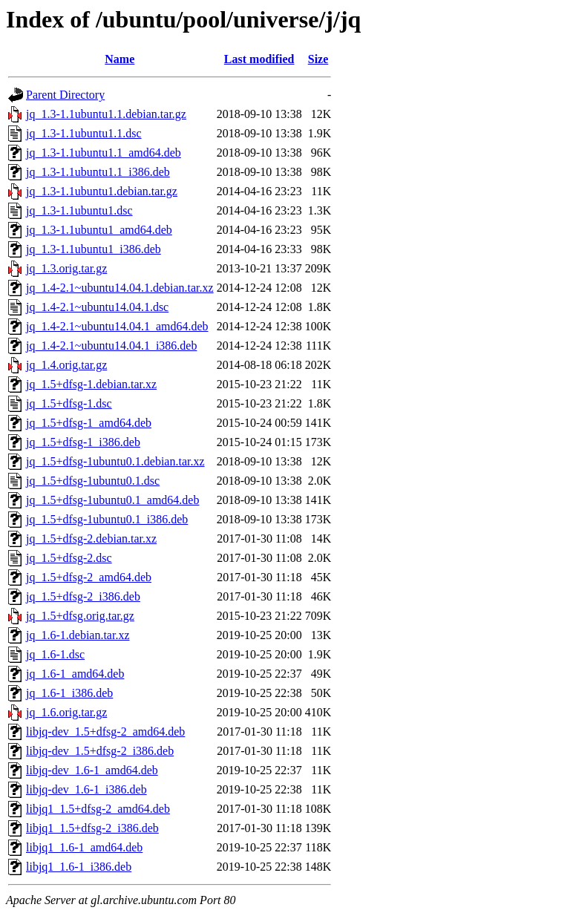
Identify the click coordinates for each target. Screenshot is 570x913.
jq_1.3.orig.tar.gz (66, 268)
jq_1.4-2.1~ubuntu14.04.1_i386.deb (111, 345)
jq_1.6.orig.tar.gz (66, 712)
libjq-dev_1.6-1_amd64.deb (92, 770)
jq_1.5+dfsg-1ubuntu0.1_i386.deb (107, 519)
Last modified (259, 59)
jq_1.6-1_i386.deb (69, 693)
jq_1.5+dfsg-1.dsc (69, 403)
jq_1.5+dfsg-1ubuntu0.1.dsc (93, 480)
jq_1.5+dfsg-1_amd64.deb (88, 422)
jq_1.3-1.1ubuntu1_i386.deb (93, 249)
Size (318, 59)
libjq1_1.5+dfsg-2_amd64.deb (98, 808)
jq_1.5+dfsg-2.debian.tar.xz (91, 538)
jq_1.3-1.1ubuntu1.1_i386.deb (98, 172)
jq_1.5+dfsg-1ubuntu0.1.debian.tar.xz (115, 461)
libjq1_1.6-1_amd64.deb (84, 847)
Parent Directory (65, 94)
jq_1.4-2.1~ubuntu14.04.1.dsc (97, 307)
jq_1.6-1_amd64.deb (75, 673)
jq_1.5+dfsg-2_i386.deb (83, 596)
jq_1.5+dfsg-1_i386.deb (83, 442)
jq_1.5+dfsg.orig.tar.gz (80, 615)
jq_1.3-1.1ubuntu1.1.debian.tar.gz (106, 114)
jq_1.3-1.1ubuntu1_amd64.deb (99, 229)
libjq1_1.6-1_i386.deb (78, 866)
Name (119, 59)
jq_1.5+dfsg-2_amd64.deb (88, 577)
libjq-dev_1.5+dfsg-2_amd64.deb (105, 731)
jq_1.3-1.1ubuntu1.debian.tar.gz (101, 191)
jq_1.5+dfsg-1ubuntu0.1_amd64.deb (112, 500)
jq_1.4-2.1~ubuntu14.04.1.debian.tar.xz (120, 287)
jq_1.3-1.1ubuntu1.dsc (79, 210)
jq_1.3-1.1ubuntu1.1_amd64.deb (103, 152)
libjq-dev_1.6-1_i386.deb (86, 789)
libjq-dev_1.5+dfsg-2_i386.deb (100, 751)
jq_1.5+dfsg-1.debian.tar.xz (91, 384)
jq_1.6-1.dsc (55, 654)
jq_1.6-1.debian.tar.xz (78, 635)
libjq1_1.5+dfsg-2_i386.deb (92, 828)
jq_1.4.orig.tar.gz (66, 365)
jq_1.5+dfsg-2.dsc (69, 558)
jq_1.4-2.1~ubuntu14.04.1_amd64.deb (117, 326)
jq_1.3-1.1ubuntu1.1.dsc (84, 133)
